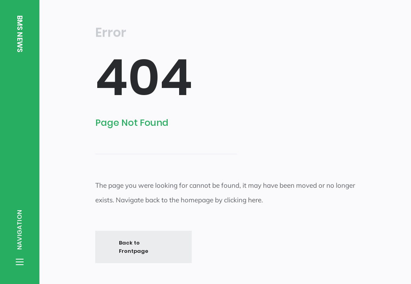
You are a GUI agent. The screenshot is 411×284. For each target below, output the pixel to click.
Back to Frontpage (133, 246)
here (254, 200)
